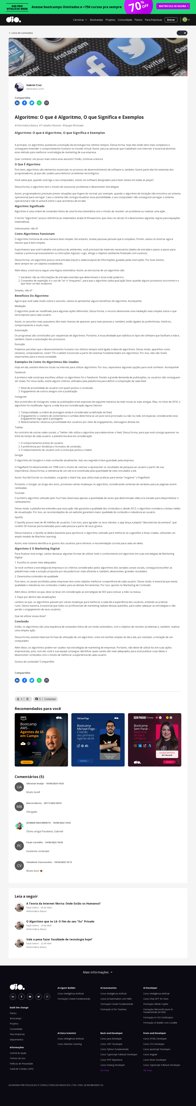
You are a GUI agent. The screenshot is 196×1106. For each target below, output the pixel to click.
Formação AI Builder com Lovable (160, 1022)
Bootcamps (96, 19)
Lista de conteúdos (21, 33)
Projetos (110, 19)
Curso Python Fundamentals (114, 1049)
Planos (138, 19)
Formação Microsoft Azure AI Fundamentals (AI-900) (158, 1011)
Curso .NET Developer (111, 1044)
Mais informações (98, 972)
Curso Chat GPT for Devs (155, 998)
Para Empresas (153, 19)
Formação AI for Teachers (113, 1009)
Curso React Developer (154, 1059)
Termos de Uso (17, 1058)
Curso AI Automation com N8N (116, 998)
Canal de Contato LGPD (22, 1068)
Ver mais (104, 1070)
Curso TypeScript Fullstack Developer (118, 1054)
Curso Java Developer (111, 1038)
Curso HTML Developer (155, 1038)
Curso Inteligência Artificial (71, 993)
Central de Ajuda (18, 1053)
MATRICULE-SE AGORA (174, 6)
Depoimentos (16, 1039)
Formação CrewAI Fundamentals (74, 998)
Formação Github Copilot (155, 1003)
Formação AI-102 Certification (158, 1017)
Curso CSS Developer (153, 1044)
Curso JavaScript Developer (156, 1049)
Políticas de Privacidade (21, 1063)
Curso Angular (150, 1054)
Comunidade (125, 19)
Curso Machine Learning (70, 1044)
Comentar (50, 699)
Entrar (171, 19)
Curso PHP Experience (111, 1059)
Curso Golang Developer (112, 1065)
